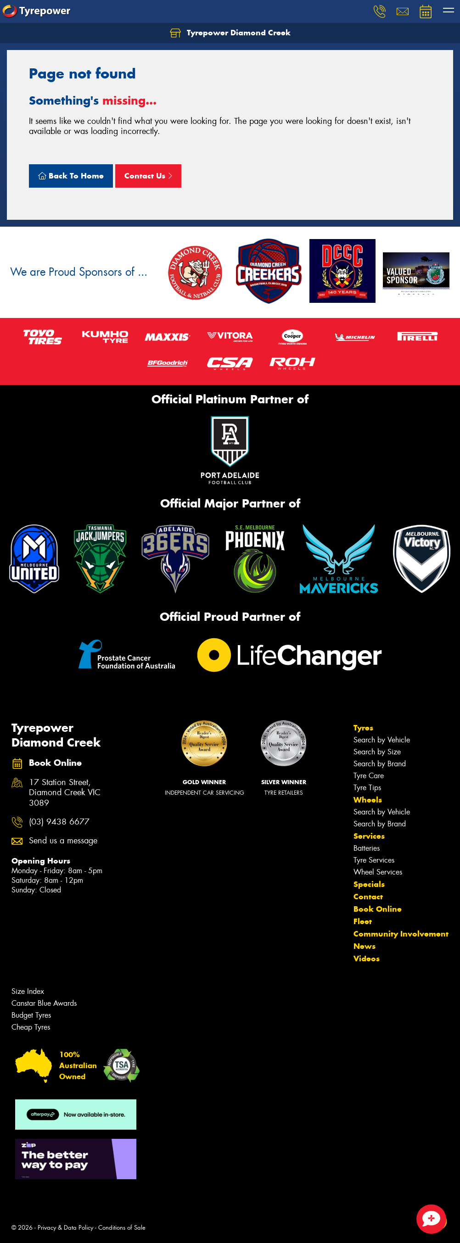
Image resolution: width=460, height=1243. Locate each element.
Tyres (363, 728)
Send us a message (63, 841)
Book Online (377, 909)
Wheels (367, 800)
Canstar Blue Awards (44, 1003)
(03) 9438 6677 (59, 822)
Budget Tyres (31, 1015)
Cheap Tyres (30, 1027)
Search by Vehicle (381, 740)
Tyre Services (373, 860)
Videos (366, 958)
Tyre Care (368, 775)
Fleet (362, 921)
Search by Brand (379, 764)
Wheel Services (377, 872)
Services (369, 836)
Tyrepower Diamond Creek (230, 33)
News (364, 946)
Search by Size (377, 752)
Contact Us (148, 176)
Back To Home (71, 176)
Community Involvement (401, 934)
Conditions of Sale (122, 1228)
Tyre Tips (367, 787)
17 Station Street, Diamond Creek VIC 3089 (65, 793)
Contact (368, 897)
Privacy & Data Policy (65, 1228)
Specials (369, 884)
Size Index (27, 991)
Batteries (366, 848)
